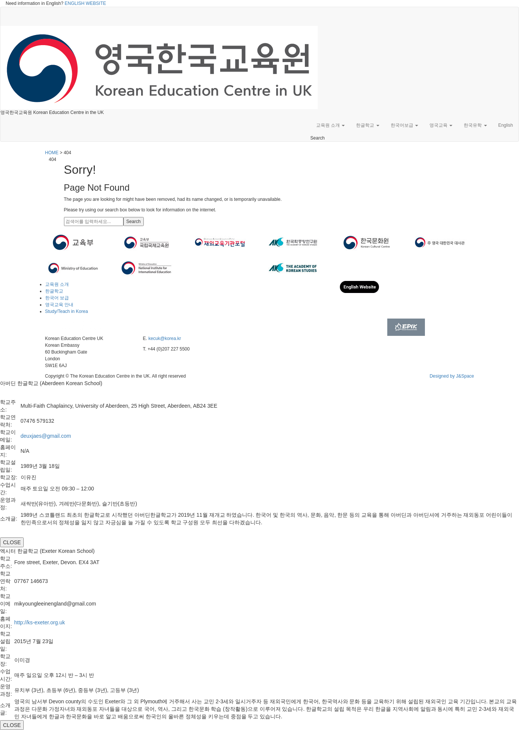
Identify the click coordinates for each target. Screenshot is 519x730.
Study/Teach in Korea (66, 311)
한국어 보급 (57, 297)
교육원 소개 (330, 125)
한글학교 (367, 125)
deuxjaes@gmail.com (46, 436)
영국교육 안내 (59, 304)
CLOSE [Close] (12, 542)
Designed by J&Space (451, 376)
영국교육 (440, 125)
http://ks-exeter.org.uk (39, 622)
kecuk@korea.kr (164, 338)
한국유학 (475, 125)
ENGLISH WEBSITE (85, 3)
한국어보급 (404, 125)
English (505, 125)
